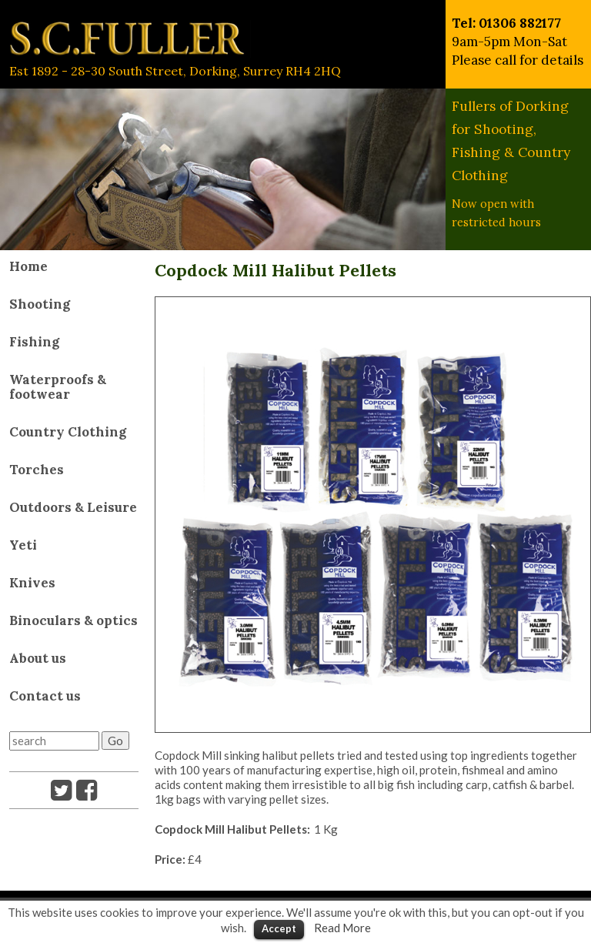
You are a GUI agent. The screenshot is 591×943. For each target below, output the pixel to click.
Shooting (39, 304)
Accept (279, 928)
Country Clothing (67, 431)
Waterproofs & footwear (57, 387)
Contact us (45, 695)
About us (37, 658)
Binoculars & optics (73, 620)
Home (28, 266)
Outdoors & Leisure (73, 507)
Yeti (23, 545)
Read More (342, 928)
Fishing (34, 341)
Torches (36, 469)
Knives (32, 582)
